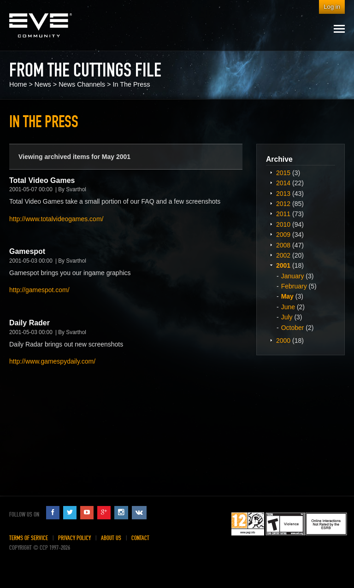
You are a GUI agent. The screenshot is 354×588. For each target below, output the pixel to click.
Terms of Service (28, 538)
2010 (283, 224)
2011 (283, 214)
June (288, 307)
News (43, 84)
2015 (283, 172)
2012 (283, 203)
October (292, 327)
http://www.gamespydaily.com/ (52, 361)
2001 (283, 265)
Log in (332, 6)
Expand (271, 172)
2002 (283, 255)
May (287, 296)
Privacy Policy (74, 538)
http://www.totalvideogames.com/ (56, 219)
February (294, 286)
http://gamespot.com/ (39, 290)
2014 (283, 183)
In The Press (131, 84)
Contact (140, 538)
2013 (283, 193)
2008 (283, 245)
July (287, 317)
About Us (111, 538)
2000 (283, 340)
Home (18, 84)
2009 (283, 234)
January (292, 276)
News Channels (82, 84)
